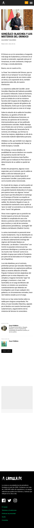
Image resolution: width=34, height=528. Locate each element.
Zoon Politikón (4, 39)
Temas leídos (7, 351)
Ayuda (4, 517)
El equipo (5, 507)
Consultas (5, 520)
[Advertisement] (17, 369)
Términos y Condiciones (9, 510)
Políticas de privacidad (9, 513)
